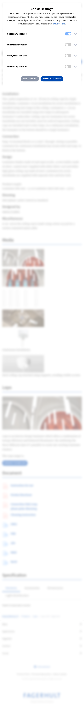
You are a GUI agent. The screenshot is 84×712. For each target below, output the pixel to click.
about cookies (59, 24)
